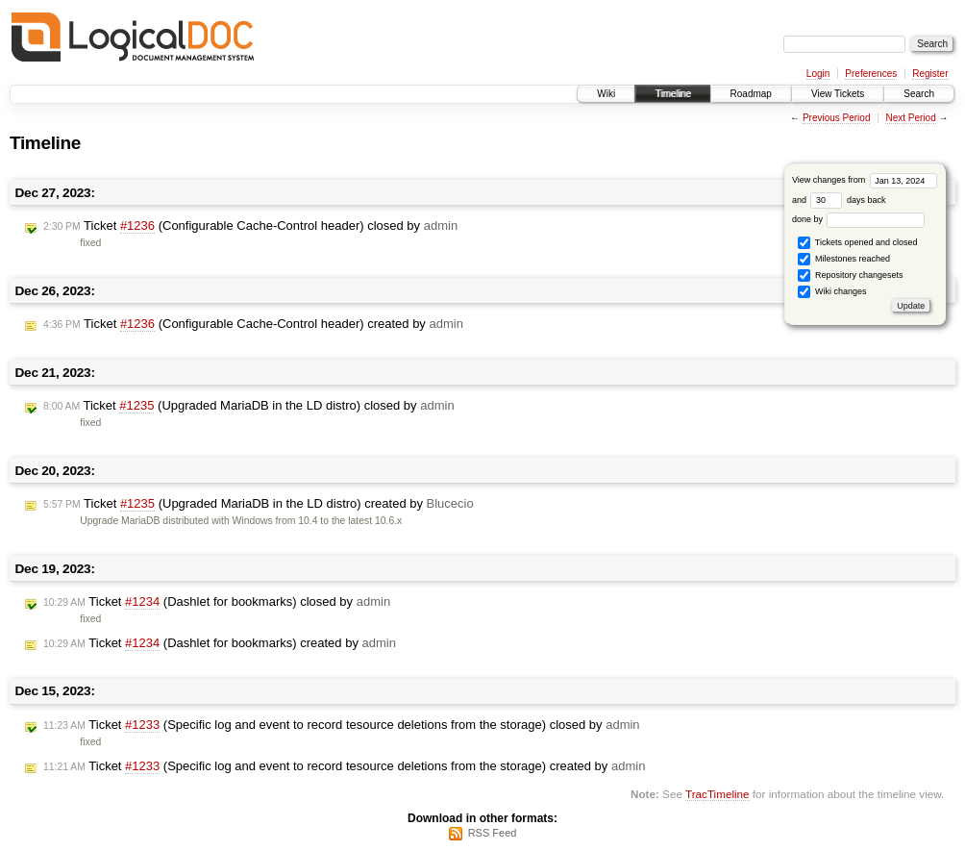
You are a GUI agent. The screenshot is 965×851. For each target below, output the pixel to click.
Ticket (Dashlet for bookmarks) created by (219, 643)
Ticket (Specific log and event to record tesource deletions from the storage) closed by (341, 725)
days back (847, 200)
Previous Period (837, 118)
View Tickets (837, 93)
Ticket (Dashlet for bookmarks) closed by (216, 602)
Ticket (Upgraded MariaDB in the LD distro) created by (258, 504)
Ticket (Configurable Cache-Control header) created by (253, 324)
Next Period (910, 118)
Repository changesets (850, 275)
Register (930, 73)
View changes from (864, 180)
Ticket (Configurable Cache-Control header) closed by (250, 226)
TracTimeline (717, 794)
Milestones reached (844, 259)
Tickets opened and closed (857, 243)
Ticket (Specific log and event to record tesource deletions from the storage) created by (344, 766)
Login (817, 73)
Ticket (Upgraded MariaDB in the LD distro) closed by (249, 405)
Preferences (871, 73)
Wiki (606, 93)
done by (859, 219)
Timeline (672, 93)
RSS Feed (492, 832)
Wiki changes (832, 292)
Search (918, 93)
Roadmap (751, 93)
